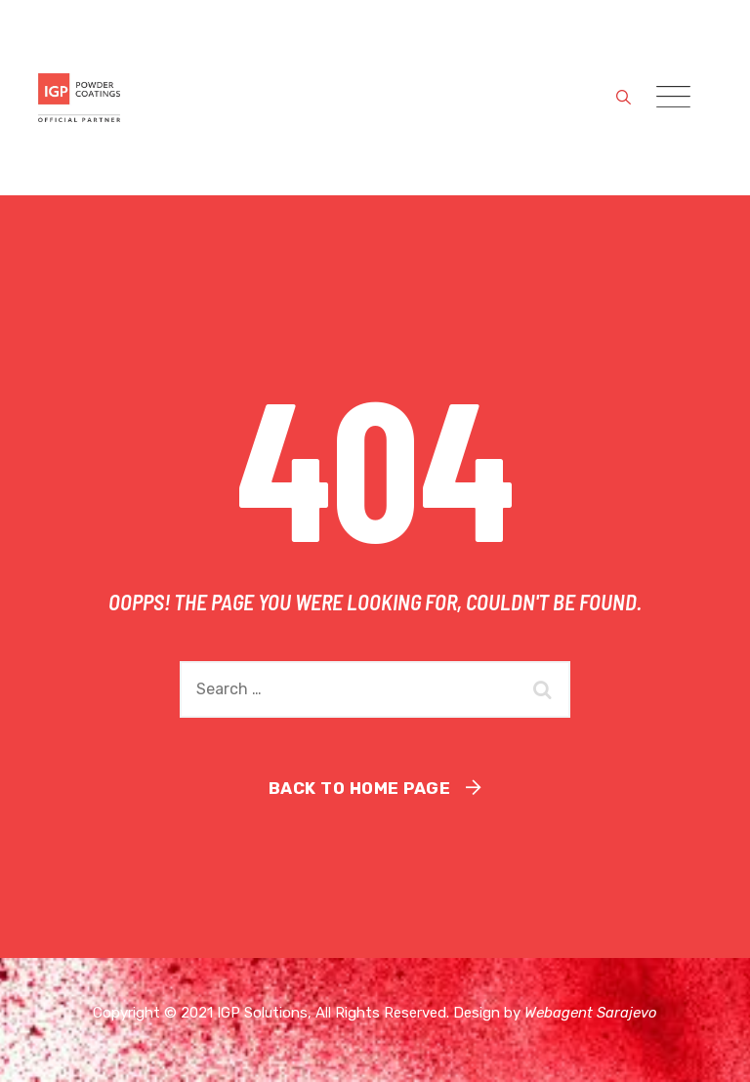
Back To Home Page (360, 788)
